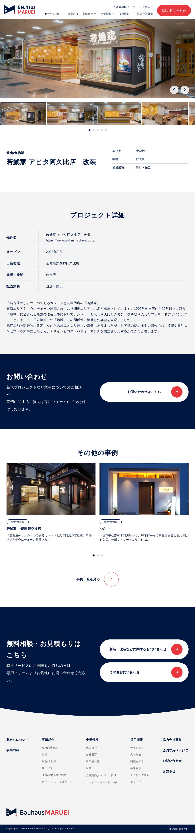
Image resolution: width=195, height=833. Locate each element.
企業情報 (106, 13)
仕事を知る (137, 747)
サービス (47, 768)
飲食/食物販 (49, 761)
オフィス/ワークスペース (57, 781)
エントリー (137, 781)
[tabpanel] (51, 502)
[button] (23, 113)
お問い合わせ (176, 10)
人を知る (135, 754)
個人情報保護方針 (178, 829)
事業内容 (73, 13)
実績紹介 (87, 13)
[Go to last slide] (174, 90)
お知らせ (147, 7)
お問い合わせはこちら (144, 392)
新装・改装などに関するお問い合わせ (138, 649)
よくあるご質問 (139, 775)
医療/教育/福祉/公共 (54, 775)
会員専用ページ (125, 7)
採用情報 (124, 13)
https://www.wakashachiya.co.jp (70, 240)
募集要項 (135, 768)
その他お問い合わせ (124, 672)
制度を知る (137, 761)
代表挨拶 (91, 747)
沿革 (88, 768)
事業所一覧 (93, 761)
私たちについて (54, 13)
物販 (44, 754)
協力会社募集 (145, 13)
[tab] (90, 130)
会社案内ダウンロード (101, 775)
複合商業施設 (50, 747)
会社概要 (91, 754)
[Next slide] (184, 90)
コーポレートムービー (101, 782)
